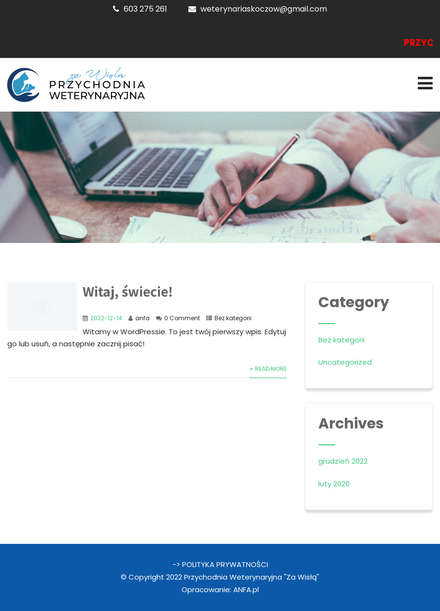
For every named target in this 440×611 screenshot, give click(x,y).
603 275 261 (145, 8)
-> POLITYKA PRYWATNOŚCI (220, 564)
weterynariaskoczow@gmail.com (263, 8)
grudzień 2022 (343, 461)
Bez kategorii (233, 318)
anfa (142, 318)
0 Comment (182, 318)
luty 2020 (334, 484)
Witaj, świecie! (128, 291)
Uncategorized (345, 362)
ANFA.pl (246, 589)
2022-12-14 (106, 318)
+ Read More (268, 369)
